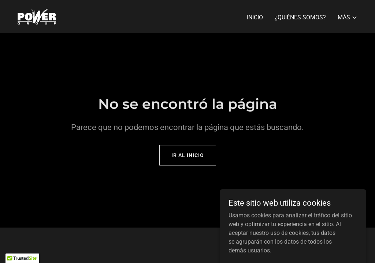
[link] (37, 16)
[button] (347, 17)
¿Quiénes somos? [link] (300, 17)
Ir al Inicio (187, 155)
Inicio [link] (255, 17)
